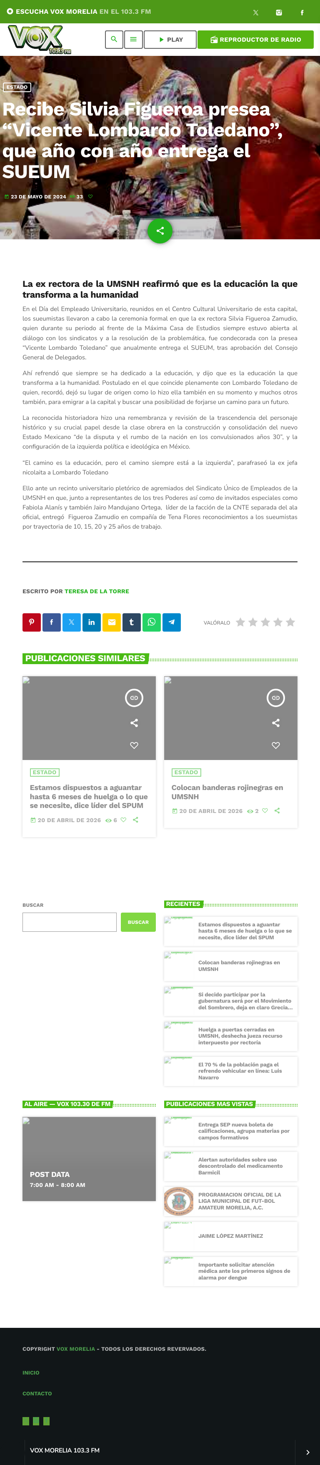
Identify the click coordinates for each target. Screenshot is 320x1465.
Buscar (32, 905)
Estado (17, 87)
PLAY (170, 39)
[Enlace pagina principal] (39, 39)
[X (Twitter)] (255, 13)
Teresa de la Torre (97, 591)
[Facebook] (302, 13)
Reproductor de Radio (255, 39)
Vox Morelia (76, 1349)
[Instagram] (279, 13)
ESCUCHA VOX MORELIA (78, 11)
